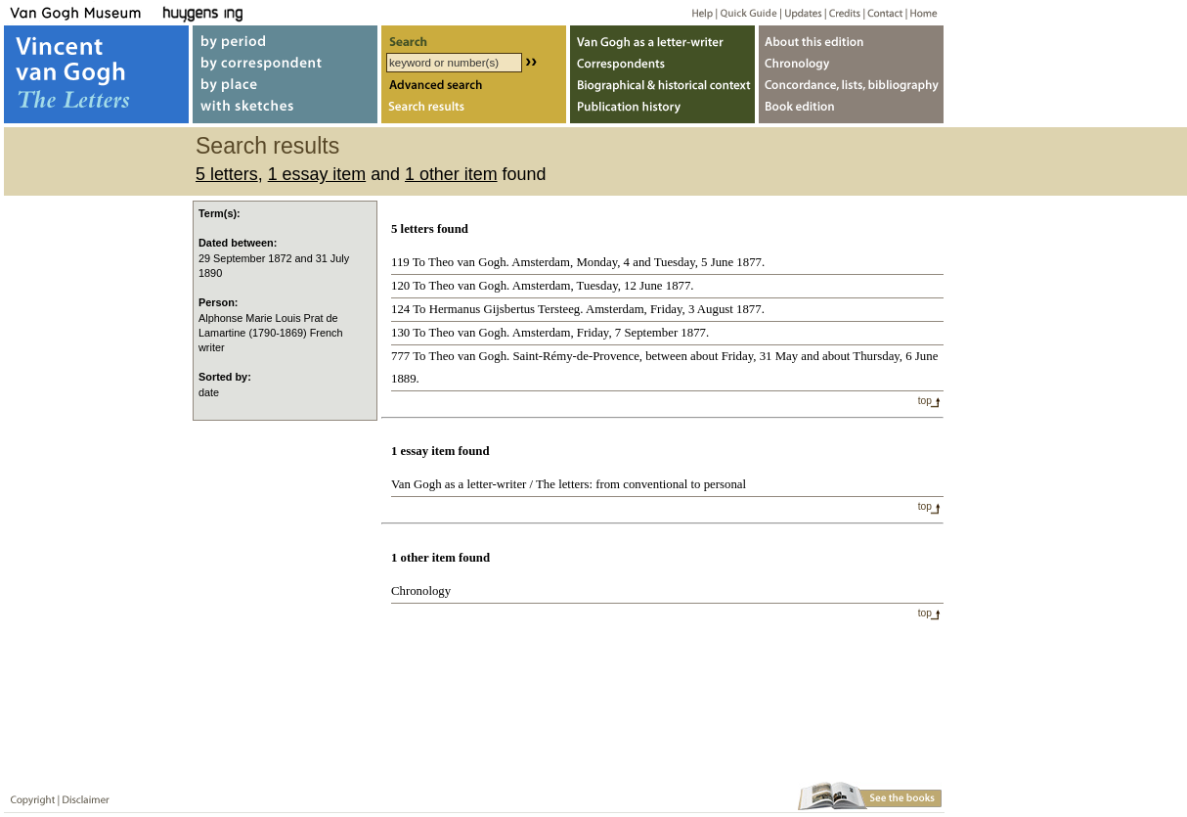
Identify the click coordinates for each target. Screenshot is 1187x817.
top (925, 400)
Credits (841, 12)
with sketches (285, 111)
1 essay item (317, 174)
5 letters (227, 174)
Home (920, 12)
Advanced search (473, 86)
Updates (801, 12)
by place (285, 86)
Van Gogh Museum (82, 12)
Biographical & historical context (662, 86)
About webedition (851, 37)
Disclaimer (82, 796)
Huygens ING (255, 12)
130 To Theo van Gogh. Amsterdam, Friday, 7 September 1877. (550, 333)
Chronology (421, 591)
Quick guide (747, 12)
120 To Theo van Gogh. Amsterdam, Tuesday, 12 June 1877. (542, 286)
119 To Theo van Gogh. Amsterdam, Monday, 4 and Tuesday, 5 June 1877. (578, 262)
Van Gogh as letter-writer (662, 37)
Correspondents (662, 62)
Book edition (851, 111)
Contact (881, 12)
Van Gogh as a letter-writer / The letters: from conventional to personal (568, 484)
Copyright (28, 796)
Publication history (662, 111)
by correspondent (285, 62)
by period (285, 37)
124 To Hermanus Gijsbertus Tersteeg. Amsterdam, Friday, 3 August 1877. (578, 309)
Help (695, 12)
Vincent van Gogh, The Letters (96, 74)
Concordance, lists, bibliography (851, 86)
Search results (473, 111)
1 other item (451, 174)
